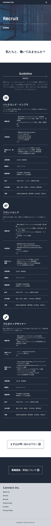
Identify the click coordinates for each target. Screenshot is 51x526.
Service (5, 496)
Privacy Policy (8, 510)
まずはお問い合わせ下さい (25, 444)
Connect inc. (8, 2)
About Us (6, 492)
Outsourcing (7, 503)
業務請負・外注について (25, 470)
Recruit (5, 499)
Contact (6, 507)
